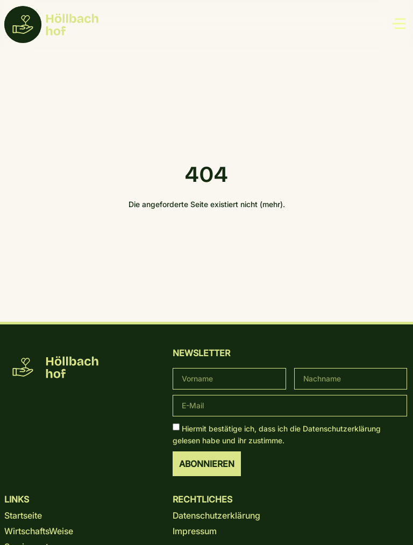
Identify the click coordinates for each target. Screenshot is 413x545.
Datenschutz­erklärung (342, 428)
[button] (399, 25)
